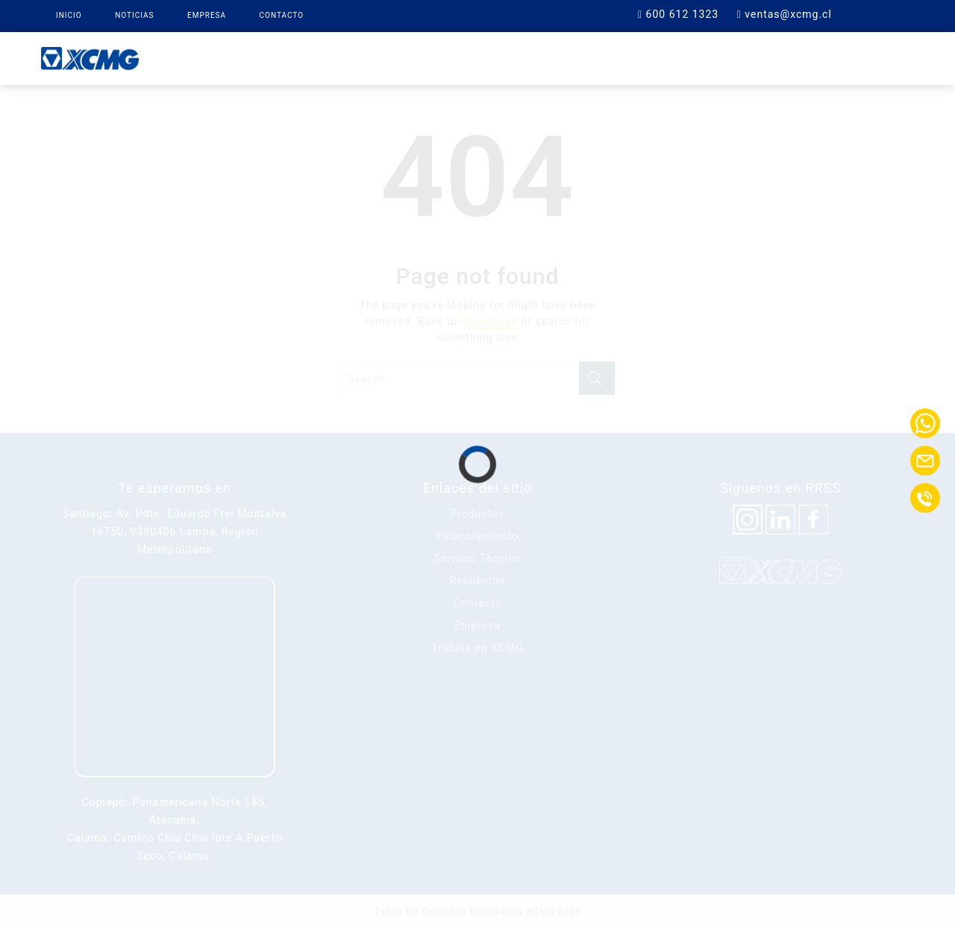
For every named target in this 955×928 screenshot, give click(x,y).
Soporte (634, 57)
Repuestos (549, 57)
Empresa (206, 15)
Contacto (282, 15)
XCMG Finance (449, 57)
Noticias (134, 15)
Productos (347, 57)
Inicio (69, 15)
